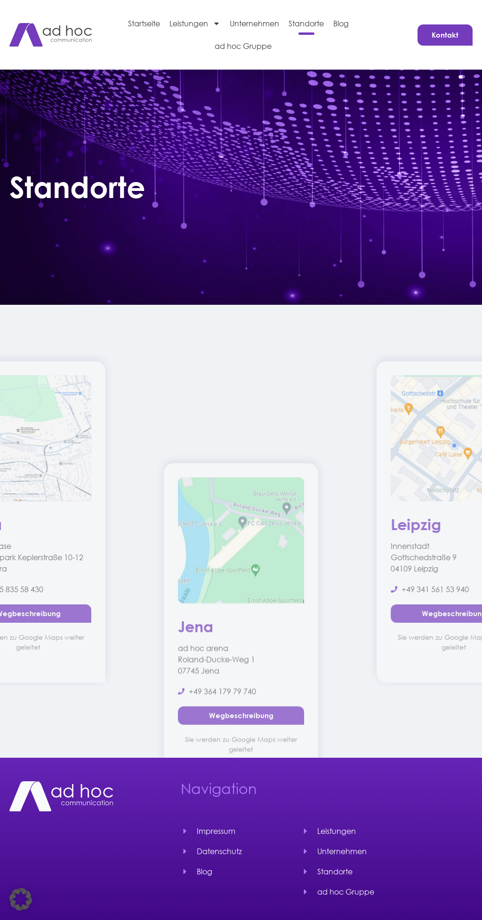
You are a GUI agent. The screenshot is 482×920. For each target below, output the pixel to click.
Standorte (306, 23)
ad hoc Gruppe (243, 46)
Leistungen (194, 23)
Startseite (144, 23)
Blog (341, 23)
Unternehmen (254, 23)
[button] (20, 899)
